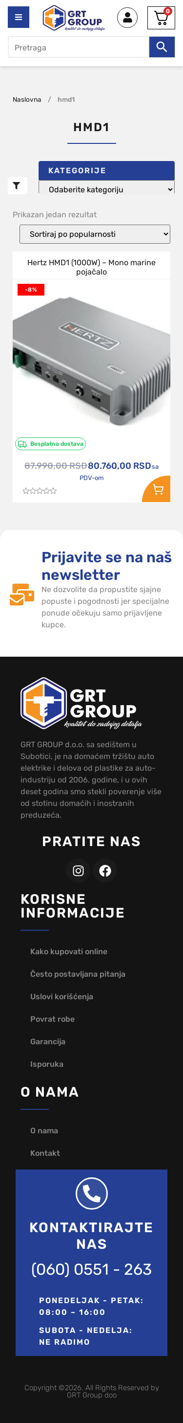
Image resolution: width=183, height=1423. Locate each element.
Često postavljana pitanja (77, 974)
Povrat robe (52, 1019)
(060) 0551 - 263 (91, 1269)
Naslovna (27, 99)
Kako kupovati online (68, 951)
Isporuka (46, 1064)
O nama (44, 1130)
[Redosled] (95, 234)
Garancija (47, 1041)
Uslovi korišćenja (61, 996)
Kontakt (45, 1153)
